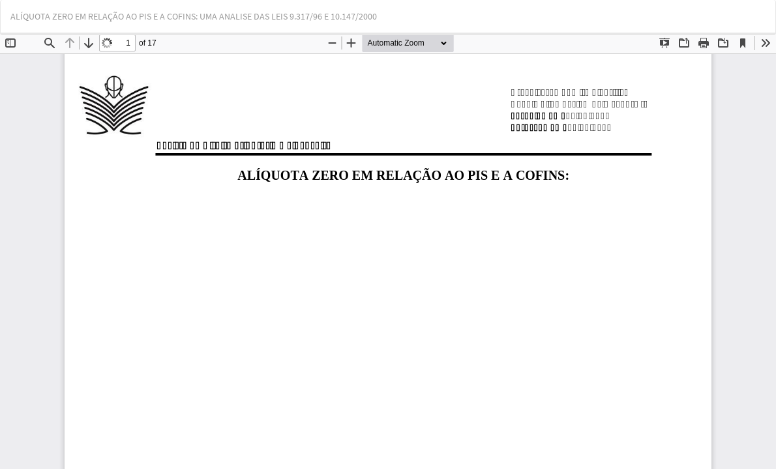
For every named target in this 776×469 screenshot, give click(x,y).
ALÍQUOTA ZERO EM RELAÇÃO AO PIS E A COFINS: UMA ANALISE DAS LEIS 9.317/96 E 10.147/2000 (193, 16)
